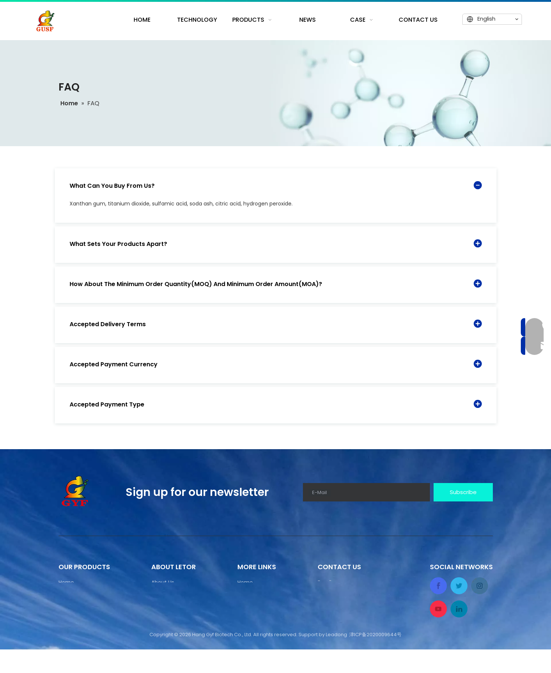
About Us (162, 582)
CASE (243, 635)
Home (66, 582)
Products (248, 595)
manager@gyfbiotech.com (353, 592)
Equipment (72, 609)
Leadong (336, 658)
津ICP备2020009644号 (375, 658)
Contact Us (73, 635)
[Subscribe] (463, 492)
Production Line (78, 595)
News (65, 622)
